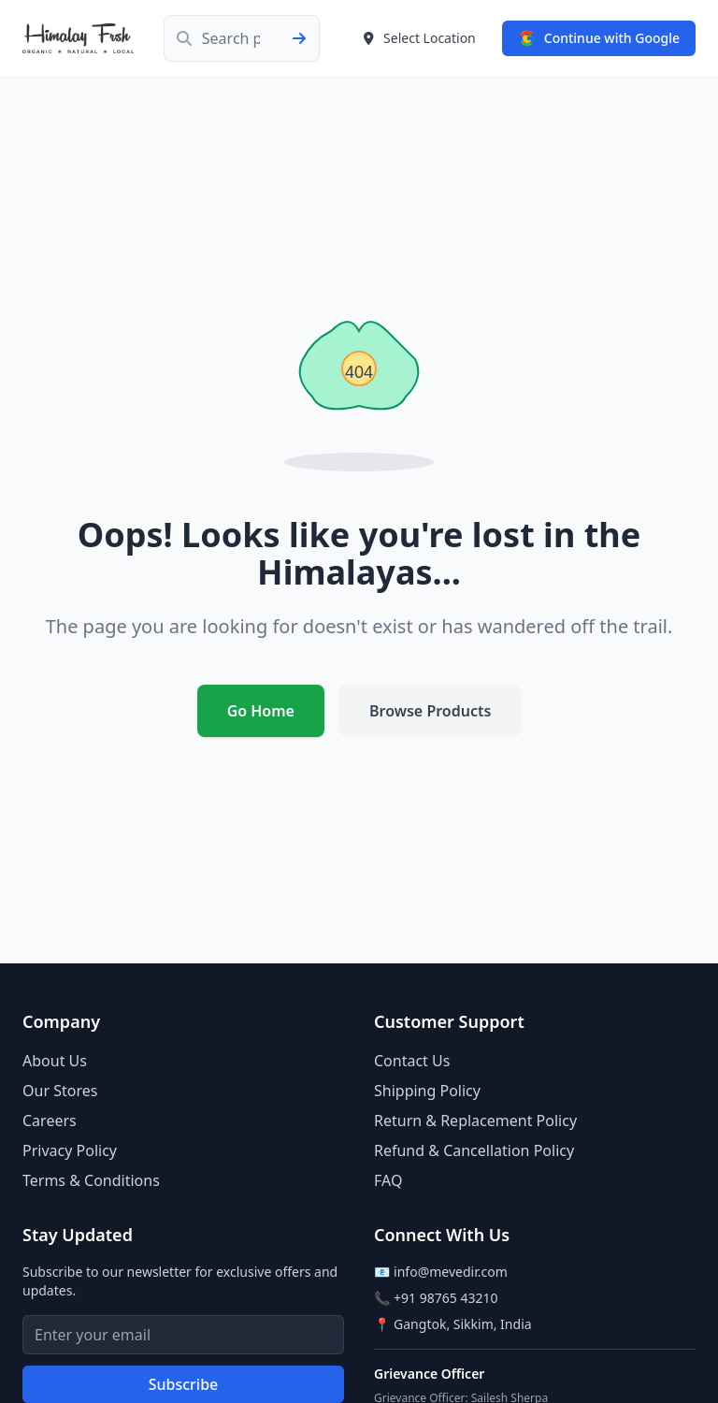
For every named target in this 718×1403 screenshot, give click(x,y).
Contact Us (412, 1060)
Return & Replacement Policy (475, 1120)
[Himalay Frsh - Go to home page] (78, 38)
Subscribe (184, 1384)
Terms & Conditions (91, 1180)
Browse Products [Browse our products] (430, 711)
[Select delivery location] (418, 38)
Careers (49, 1120)
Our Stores (59, 1090)
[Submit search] (305, 38)
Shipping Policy (427, 1090)
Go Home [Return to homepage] (260, 711)
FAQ (388, 1180)
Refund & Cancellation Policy (474, 1150)
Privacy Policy (69, 1150)
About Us (54, 1060)
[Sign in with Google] (599, 38)
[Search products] (242, 38)
